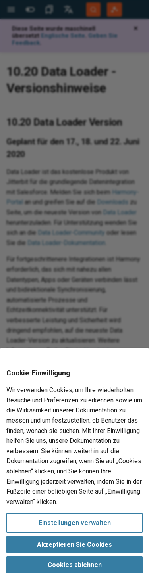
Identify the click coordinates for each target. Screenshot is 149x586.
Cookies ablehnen (75, 565)
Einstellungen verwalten (75, 523)
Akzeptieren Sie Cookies (74, 544)
